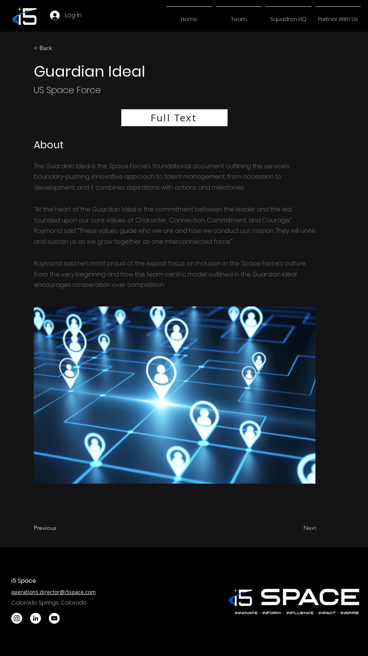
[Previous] (58, 527)
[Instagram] (16, 618)
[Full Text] (174, 117)
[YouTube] (54, 618)
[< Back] (58, 48)
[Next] (297, 527)
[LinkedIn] (35, 618)
